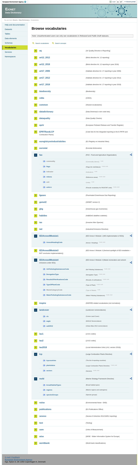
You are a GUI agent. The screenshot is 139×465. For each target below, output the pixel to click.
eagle (48, 321)
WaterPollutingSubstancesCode (58, 295)
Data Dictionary (24, 20)
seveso (42, 416)
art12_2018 (44, 64)
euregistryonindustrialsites (52, 141)
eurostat (43, 148)
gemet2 (42, 202)
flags (48, 166)
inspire (42, 303)
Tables (7, 34)
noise (42, 403)
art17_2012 (44, 78)
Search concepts (60, 43)
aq (40, 51)
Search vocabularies (42, 43)
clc (47, 316)
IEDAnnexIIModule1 (48, 236)
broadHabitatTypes (53, 385)
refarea (49, 177)
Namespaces (10, 57)
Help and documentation (15, 25)
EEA (15, 2)
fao (40, 155)
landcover (44, 310)
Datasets (8, 29)
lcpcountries (51, 360)
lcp (40, 354)
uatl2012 (49, 326)
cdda (41, 98)
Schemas (8, 43)
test (41, 423)
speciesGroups (52, 395)
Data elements (11, 38)
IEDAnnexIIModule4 (48, 260)
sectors (49, 371)
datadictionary (46, 112)
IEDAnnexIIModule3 (48, 250)
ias (40, 222)
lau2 (41, 341)
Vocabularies (10, 48)
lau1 (41, 334)
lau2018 (43, 347)
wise (41, 436)
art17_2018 (44, 84)
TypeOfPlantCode (53, 285)
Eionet (15, 20)
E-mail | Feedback (12, 457)
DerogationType (52, 274)
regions (49, 390)
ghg (41, 209)
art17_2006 (44, 71)
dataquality (44, 118)
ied (40, 229)
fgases (42, 195)
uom (41, 429)
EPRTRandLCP (46, 132)
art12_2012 (44, 57)
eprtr (41, 125)
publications (45, 409)
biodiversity (45, 91)
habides (43, 216)
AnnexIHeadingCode (54, 242)
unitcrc (49, 187)
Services (8, 52)
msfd (41, 379)
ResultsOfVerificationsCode (57, 279)
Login (114, 1)
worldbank (44, 443)
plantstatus (50, 365)
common (43, 105)
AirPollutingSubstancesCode (57, 269)
